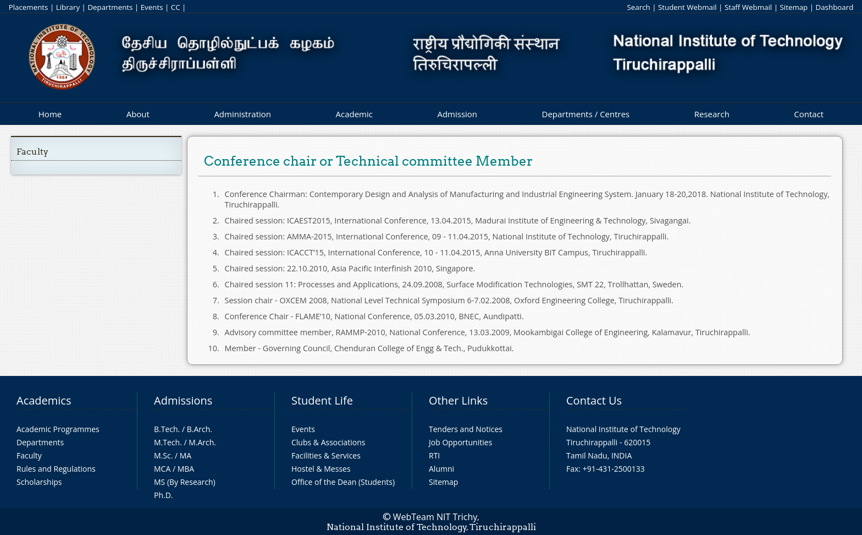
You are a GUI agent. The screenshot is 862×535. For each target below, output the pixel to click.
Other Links (458, 400)
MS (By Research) (185, 482)
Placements (28, 7)
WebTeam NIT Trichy (435, 517)
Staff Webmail (748, 7)
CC (175, 7)
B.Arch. (199, 429)
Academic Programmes (58, 429)
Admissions (183, 400)
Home (50, 113)
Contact (809, 113)
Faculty (32, 151)
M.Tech (167, 442)
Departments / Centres (586, 113)
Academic (353, 113)
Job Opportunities (460, 442)
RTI (434, 455)
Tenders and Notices (465, 429)
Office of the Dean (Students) (343, 482)
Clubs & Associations (328, 442)
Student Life (322, 400)
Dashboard (835, 7)
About (138, 113)
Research (712, 113)
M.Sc (162, 455)
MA (185, 455)
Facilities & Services (326, 455)
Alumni (441, 468)
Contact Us (594, 400)
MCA (162, 468)
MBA (186, 468)
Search (638, 7)
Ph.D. (163, 495)
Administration (242, 113)
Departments (109, 7)
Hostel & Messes (321, 468)
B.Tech (166, 429)
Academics (43, 400)
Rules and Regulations (56, 468)
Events (152, 7)
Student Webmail (687, 7)
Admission (457, 113)
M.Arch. (202, 442)
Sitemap (794, 7)
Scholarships (39, 482)
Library (68, 7)
